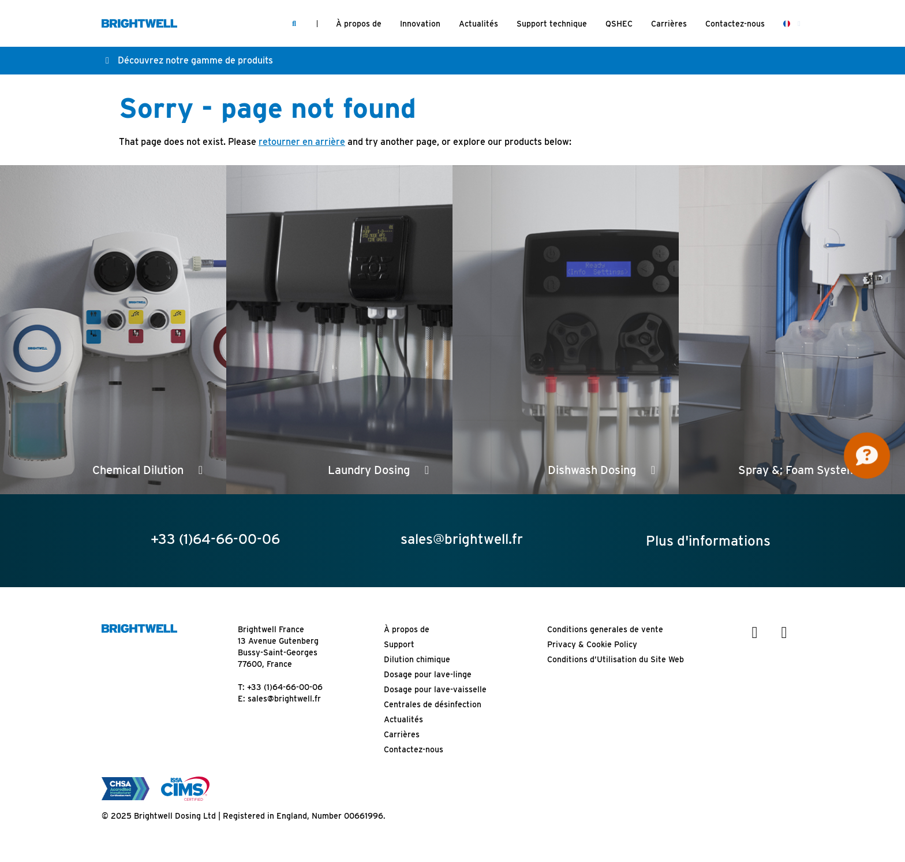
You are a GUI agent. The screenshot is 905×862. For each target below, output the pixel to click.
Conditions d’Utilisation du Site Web (615, 659)
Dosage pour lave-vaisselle (435, 689)
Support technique (552, 23)
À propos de (359, 23)
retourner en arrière (302, 141)
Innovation (420, 23)
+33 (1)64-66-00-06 (285, 687)
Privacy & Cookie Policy (592, 644)
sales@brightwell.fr (284, 698)
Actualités (478, 23)
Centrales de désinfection (432, 704)
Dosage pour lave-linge (428, 674)
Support (399, 644)
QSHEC (619, 23)
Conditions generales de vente (605, 629)
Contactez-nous (735, 23)
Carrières (669, 23)
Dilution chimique (417, 659)
